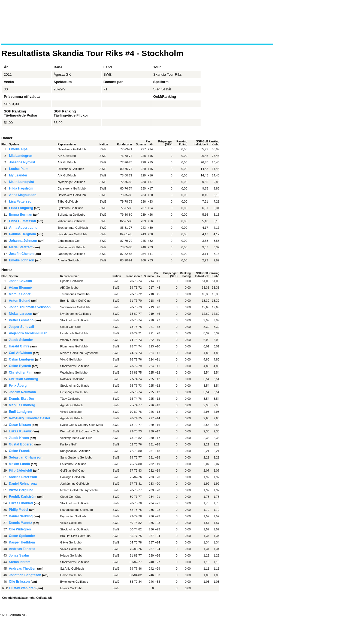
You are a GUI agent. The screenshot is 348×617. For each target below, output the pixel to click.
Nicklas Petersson (23, 477)
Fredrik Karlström (23, 497)
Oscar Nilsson (20, 425)
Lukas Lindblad (21, 503)
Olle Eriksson (19, 582)
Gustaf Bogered (21, 444)
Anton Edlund (20, 301)
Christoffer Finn (21, 372)
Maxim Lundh (19, 464)
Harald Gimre (19, 346)
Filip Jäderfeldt (20, 470)
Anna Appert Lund (23, 228)
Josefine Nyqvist (22, 162)
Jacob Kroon (19, 438)
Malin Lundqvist (21, 182)
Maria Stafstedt (20, 247)
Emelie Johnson (21, 260)
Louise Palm (18, 169)
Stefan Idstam (20, 562)
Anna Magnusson (22, 195)
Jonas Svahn (19, 555)
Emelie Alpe (18, 149)
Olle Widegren (20, 529)
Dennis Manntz (20, 523)
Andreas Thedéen (23, 568)
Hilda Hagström (21, 188)
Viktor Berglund (21, 490)
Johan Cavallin (20, 281)
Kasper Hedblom (22, 542)
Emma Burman (20, 214)
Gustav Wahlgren (22, 588)
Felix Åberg (18, 385)
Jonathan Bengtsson (25, 575)
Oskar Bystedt (20, 366)
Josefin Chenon (21, 254)
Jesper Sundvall (21, 327)
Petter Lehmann (21, 320)
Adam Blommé (20, 287)
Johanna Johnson (23, 241)
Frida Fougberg (21, 208)
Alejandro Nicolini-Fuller (28, 333)
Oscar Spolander (22, 536)
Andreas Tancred (22, 549)
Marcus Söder (20, 294)
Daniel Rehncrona (23, 483)
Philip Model (18, 510)
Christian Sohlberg (23, 379)
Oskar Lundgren (21, 359)
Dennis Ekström (21, 399)
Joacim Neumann (22, 392)
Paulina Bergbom (22, 234)
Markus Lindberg (22, 405)
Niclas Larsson (20, 314)
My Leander (18, 175)
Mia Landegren (20, 156)
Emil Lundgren (20, 412)
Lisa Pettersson (21, 201)
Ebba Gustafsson (22, 221)
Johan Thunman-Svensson (30, 307)
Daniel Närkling (21, 516)
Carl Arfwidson (20, 353)
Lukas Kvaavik (20, 431)
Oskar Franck (19, 451)
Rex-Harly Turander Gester (29, 418)
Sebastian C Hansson (26, 457)
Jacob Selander (21, 340)
